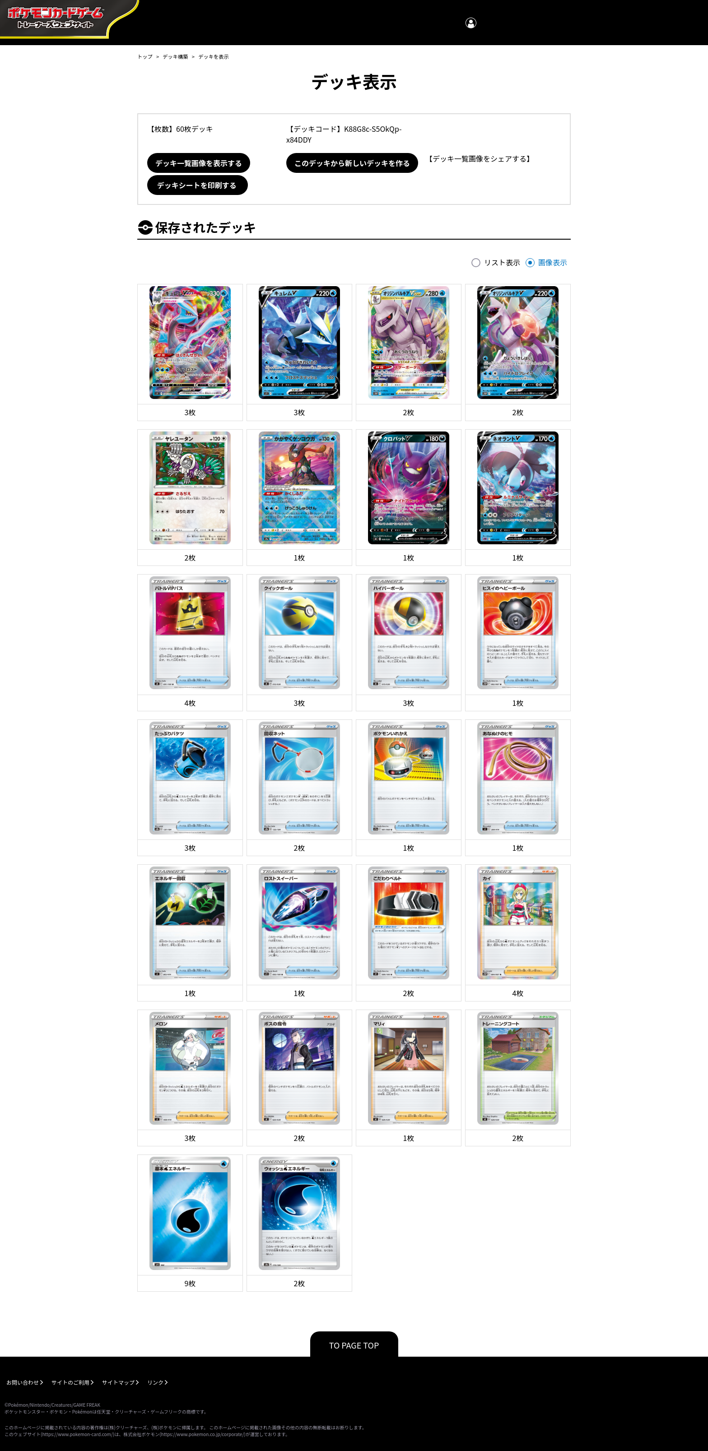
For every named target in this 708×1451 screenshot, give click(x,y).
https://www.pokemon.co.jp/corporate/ (202, 1434)
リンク (155, 1382)
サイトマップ (118, 1382)
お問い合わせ (22, 1382)
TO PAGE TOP (354, 1345)
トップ (145, 56)
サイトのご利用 (70, 1382)
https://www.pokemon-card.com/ (77, 1434)
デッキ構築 (175, 56)
